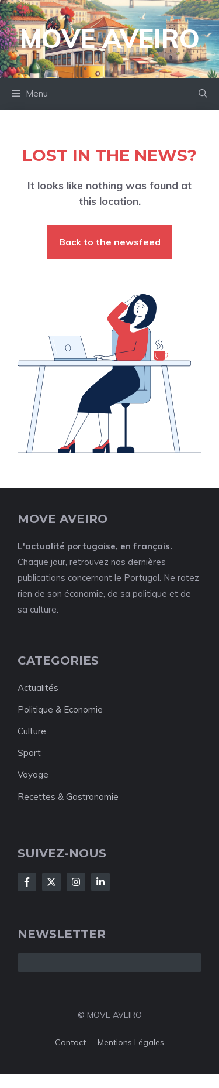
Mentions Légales (131, 1042)
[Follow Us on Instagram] (76, 882)
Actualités (38, 687)
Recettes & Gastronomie (68, 796)
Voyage (33, 774)
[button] (203, 94)
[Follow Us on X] (51, 882)
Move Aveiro (110, 38)
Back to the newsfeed (110, 242)
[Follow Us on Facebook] (27, 882)
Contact (70, 1042)
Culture (32, 731)
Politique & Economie (60, 709)
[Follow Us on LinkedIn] (100, 882)
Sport (29, 752)
